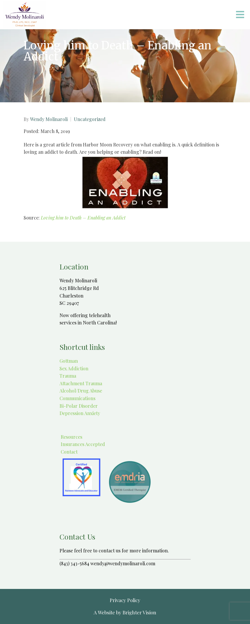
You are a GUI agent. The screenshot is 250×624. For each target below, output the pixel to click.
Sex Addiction (74, 368)
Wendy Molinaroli (49, 119)
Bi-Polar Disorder (79, 406)
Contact (69, 452)
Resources (71, 437)
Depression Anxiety (80, 413)
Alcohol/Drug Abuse (81, 391)
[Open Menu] (240, 14)
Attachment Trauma (81, 383)
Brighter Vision (139, 612)
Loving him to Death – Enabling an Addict (83, 218)
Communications (77, 398)
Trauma (68, 376)
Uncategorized (90, 119)
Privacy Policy (125, 600)
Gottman (69, 361)
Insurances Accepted (82, 444)
